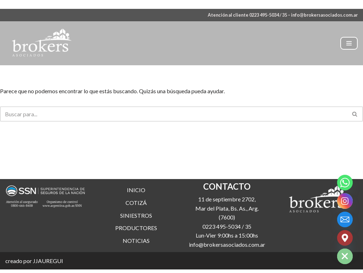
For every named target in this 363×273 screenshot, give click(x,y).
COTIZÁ (136, 215)
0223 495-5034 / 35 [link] (226, 238)
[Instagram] (345, 201)
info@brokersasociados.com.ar (324, 15)
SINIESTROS (136, 227)
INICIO (136, 202)
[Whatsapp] (345, 182)
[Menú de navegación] (349, 43)
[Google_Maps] (345, 238)
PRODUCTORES (136, 240)
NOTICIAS (136, 253)
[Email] (345, 219)
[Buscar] (173, 114)
